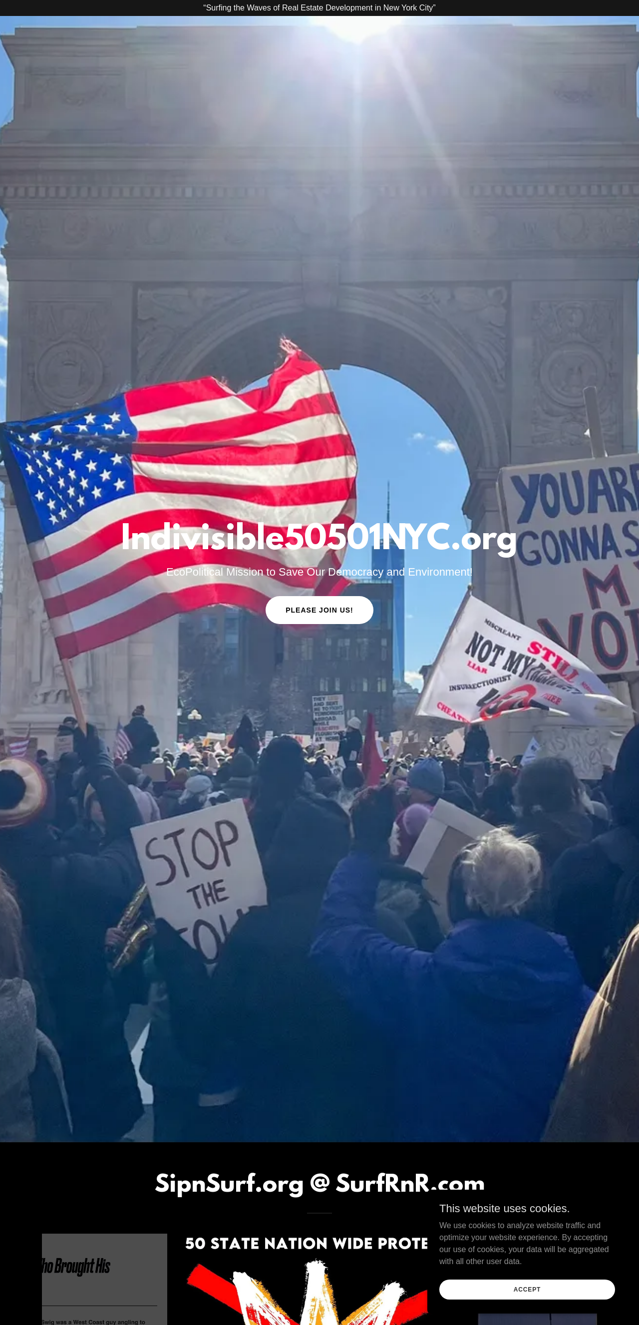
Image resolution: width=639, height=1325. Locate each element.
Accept (527, 1289)
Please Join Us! (319, 610)
